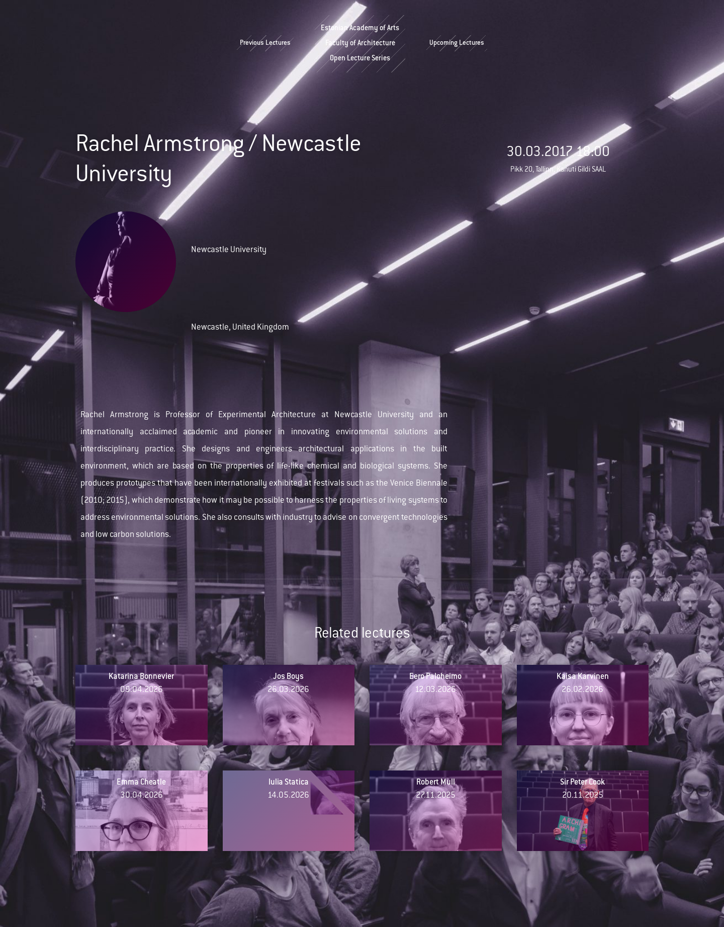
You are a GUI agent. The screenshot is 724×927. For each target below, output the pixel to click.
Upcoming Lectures (456, 43)
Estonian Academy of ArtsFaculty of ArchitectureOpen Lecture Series (360, 43)
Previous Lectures (265, 43)
